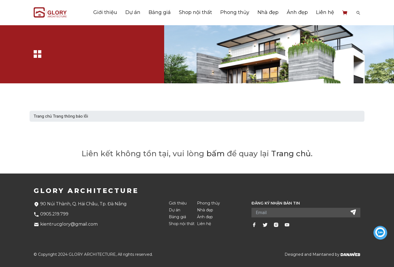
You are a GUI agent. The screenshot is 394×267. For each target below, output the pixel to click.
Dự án (132, 12)
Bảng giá (160, 12)
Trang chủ (43, 116)
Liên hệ (325, 12)
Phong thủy (234, 12)
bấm (215, 153)
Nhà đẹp (268, 12)
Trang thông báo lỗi (70, 116)
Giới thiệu (105, 12)
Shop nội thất (195, 12)
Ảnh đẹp (297, 12)
